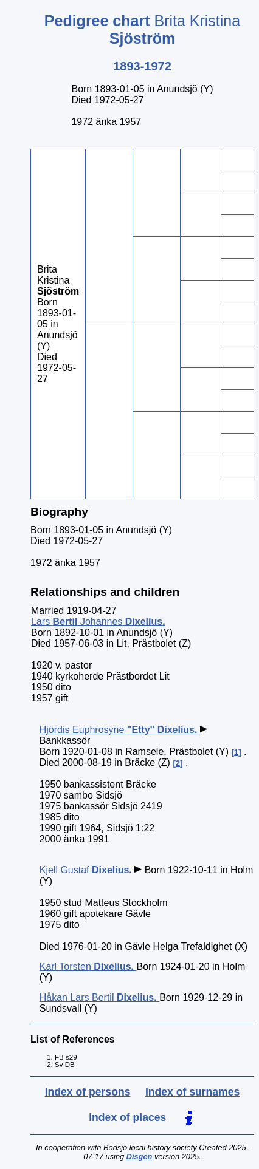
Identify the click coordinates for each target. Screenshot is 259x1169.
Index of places (127, 1117)
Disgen (139, 1156)
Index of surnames (192, 1092)
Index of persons (88, 1092)
